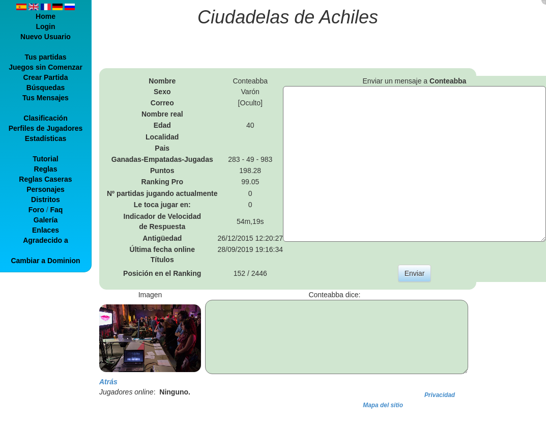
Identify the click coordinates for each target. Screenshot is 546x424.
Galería (46, 220)
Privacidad (439, 395)
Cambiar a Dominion (45, 261)
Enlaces (45, 230)
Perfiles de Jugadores (46, 128)
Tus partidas (45, 57)
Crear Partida (45, 77)
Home (45, 16)
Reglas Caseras (45, 179)
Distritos (45, 199)
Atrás (108, 382)
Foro (36, 210)
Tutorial (45, 159)
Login (45, 26)
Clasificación (45, 118)
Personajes (45, 189)
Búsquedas (45, 87)
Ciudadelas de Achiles (287, 17)
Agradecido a (45, 240)
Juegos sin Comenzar (45, 67)
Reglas (46, 169)
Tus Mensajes (45, 98)
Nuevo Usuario (45, 37)
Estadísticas (46, 138)
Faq (56, 210)
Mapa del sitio (383, 405)
